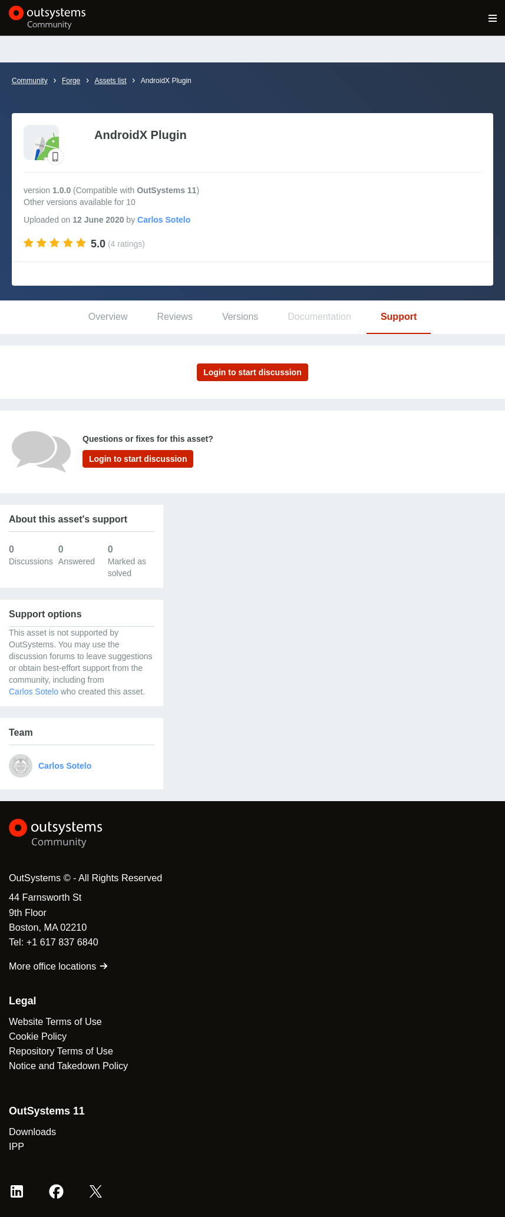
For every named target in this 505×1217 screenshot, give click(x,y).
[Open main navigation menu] (493, 17)
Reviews (174, 317)
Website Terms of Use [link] (55, 1021)
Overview (108, 317)
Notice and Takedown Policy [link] (68, 1065)
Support (399, 317)
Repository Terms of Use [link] (61, 1051)
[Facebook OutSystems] (56, 1191)
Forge (71, 81)
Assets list (110, 81)
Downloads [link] (32, 1131)
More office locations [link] (58, 966)
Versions (240, 317)
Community (30, 81)
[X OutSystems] (96, 1191)
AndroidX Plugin (166, 81)
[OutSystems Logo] (73, 833)
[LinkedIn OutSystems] (17, 1191)
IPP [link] (16, 1146)
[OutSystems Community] (47, 17)
